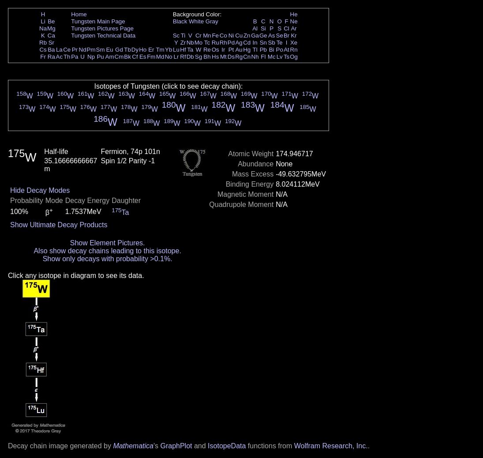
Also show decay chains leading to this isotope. (107, 251)
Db (190, 56)
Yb (168, 49)
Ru (215, 42)
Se (279, 35)
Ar (293, 28)
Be (51, 21)
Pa (74, 56)
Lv (280, 56)
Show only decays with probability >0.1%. (107, 259)
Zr (183, 42)
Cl (286, 28)
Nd (82, 49)
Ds (231, 56)
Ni (231, 35)
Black (180, 21)
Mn (207, 35)
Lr (176, 56)
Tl (255, 49)
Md (160, 56)
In (255, 42)
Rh (223, 42)
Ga (255, 35)
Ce (67, 49)
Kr (293, 35)
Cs (42, 49)
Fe (215, 35)
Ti (183, 35)
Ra (51, 56)
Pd (231, 42)
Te (280, 42)
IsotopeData (227, 446)
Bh (206, 56)
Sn (263, 42)
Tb (127, 49)
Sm (100, 49)
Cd (247, 42)
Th (67, 56)
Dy (135, 49)
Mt (223, 56)
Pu (100, 56)
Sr (51, 42)
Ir (223, 49)
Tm (160, 49)
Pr (75, 49)
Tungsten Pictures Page (102, 28)
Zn (247, 35)
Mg (51, 28)
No (168, 56)
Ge (263, 35)
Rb (43, 42)
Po (279, 49)
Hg (247, 49)
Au (238, 49)
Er (151, 49)
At (286, 49)
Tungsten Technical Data (103, 35)
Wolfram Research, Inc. (331, 446)
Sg (198, 56)
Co (223, 35)
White (196, 21)
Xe (293, 42)
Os (215, 49)
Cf (135, 56)
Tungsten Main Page (98, 21)
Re (207, 49)
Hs (215, 56)
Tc (207, 42)
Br (286, 35)
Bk (127, 56)
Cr (198, 35)
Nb (190, 42)
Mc (272, 56)
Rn (294, 49)
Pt (231, 49)
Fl (263, 56)
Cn (247, 56)
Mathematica (133, 446)
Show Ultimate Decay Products (59, 225)
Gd (119, 49)
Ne (294, 21)
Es (142, 56)
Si (263, 28)
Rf (183, 56)
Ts (286, 56)
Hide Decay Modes (40, 190)
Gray (212, 21)
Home (79, 14)
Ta (190, 49)
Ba (51, 49)
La (59, 49)
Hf (183, 49)
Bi (271, 49)
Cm (119, 56)
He (294, 14)
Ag (238, 42)
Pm (91, 49)
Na (43, 28)
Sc (176, 35)
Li (43, 21)
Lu (176, 49)
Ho (142, 49)
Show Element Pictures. (107, 243)
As (271, 35)
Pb (263, 49)
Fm (151, 56)
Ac (59, 56)
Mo (199, 42)
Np (91, 56)
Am (109, 56)
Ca (51, 35)
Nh (255, 56)
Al (255, 28)
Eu (109, 49)
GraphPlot (176, 446)
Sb (271, 42)
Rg (239, 56)
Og (294, 56)
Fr (43, 56)
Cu (239, 35)
